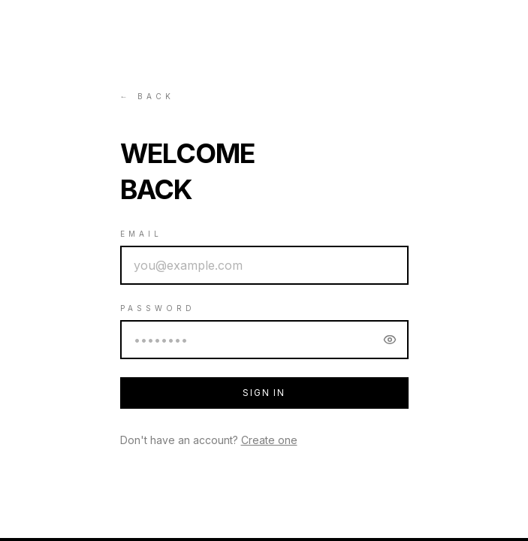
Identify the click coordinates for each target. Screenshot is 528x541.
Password (157, 308)
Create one (269, 440)
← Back (147, 96)
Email (141, 233)
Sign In (264, 392)
